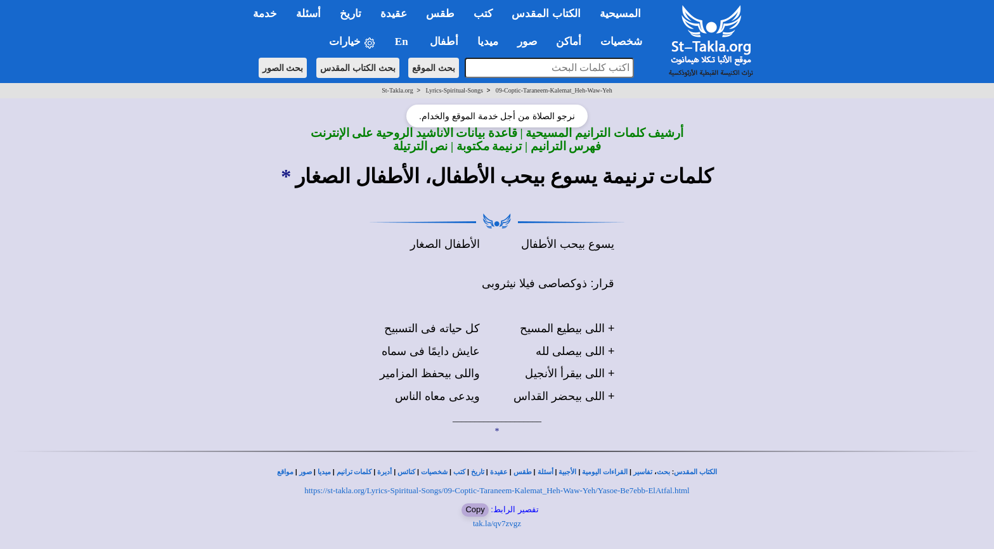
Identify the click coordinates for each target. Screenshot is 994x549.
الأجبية (567, 471)
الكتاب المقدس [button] (546, 14)
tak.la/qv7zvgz (497, 523)
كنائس (406, 471)
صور (305, 471)
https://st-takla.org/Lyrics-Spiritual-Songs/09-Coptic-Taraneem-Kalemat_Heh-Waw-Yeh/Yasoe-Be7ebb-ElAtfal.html (496, 490)
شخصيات (434, 471)
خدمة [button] (265, 14)
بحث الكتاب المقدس (358, 68)
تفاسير (642, 471)
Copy (474, 509)
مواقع (285, 471)
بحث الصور (283, 68)
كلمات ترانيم (354, 471)
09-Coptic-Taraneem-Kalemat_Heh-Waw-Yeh (554, 90)
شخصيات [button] (625, 42)
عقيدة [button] (393, 14)
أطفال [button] (444, 42)
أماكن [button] (568, 42)
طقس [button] (440, 14)
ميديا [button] (487, 42)
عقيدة (499, 471)
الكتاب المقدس (695, 471)
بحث (663, 471)
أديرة (384, 471)
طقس (522, 471)
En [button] (403, 42)
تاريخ (477, 471)
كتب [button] (483, 14)
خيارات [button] (352, 42)
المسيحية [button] (620, 14)
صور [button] (527, 42)
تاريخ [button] (350, 14)
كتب (459, 471)
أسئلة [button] (308, 14)
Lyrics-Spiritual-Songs (454, 90)
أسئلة (545, 471)
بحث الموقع (433, 68)
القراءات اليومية (605, 471)
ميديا (324, 471)
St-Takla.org (397, 90)
